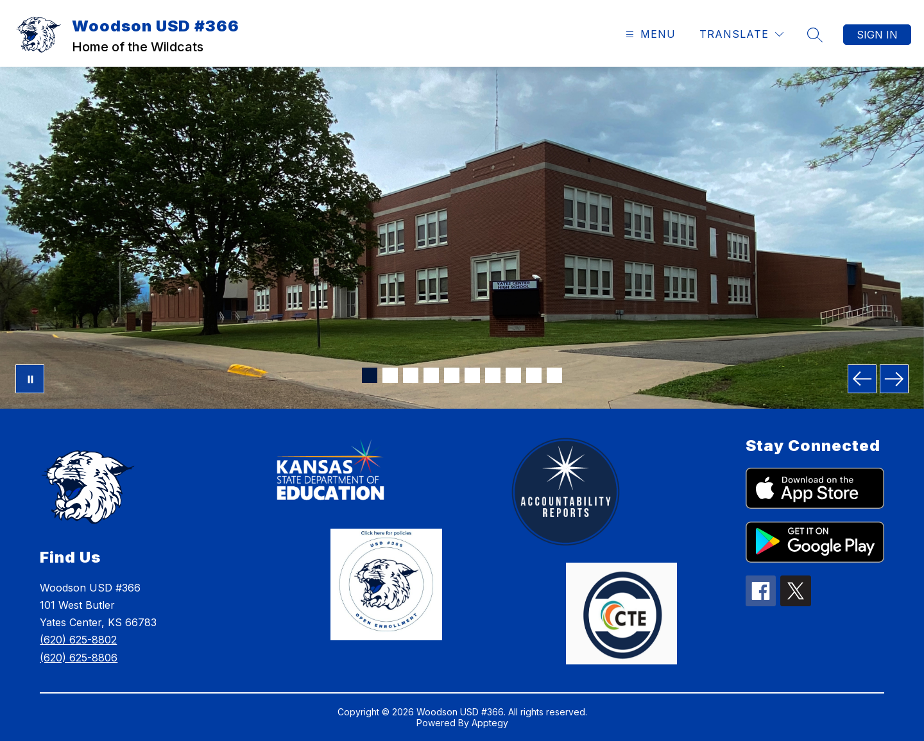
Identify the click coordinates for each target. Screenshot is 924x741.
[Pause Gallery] (29, 378)
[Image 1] (369, 375)
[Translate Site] (741, 34)
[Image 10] (554, 375)
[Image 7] (493, 375)
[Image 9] (534, 375)
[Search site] (815, 34)
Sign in (877, 34)
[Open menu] (649, 34)
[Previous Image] (862, 378)
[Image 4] (431, 375)
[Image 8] (513, 375)
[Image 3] (410, 375)
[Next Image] (894, 378)
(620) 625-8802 (78, 639)
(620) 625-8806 (78, 657)
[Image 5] (451, 375)
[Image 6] (472, 375)
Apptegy (490, 722)
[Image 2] (390, 375)
